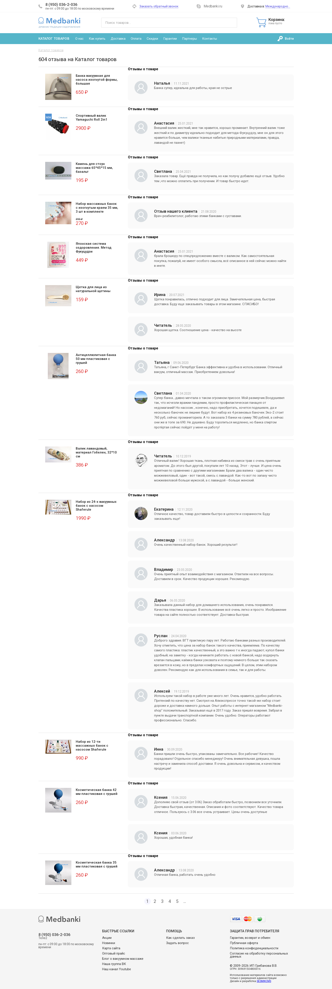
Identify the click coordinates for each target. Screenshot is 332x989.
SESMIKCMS (264, 981)
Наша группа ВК (114, 964)
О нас (79, 39)
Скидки (152, 39)
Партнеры (189, 39)
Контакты (209, 39)
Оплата (136, 39)
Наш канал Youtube (116, 969)
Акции (107, 938)
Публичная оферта (244, 943)
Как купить (97, 39)
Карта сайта (111, 948)
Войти (289, 38)
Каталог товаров (53, 39)
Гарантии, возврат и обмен (250, 938)
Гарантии (170, 39)
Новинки (108, 943)
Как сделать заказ (180, 938)
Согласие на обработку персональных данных (259, 954)
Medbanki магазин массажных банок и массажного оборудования (59, 22)
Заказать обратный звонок (158, 6)
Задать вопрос (177, 943)
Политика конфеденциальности (254, 948)
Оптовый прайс (113, 953)
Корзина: (281, 21)
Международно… (277, 6)
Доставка (118, 39)
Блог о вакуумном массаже (122, 959)
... (184, 901)
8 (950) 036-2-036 (61, 4)
